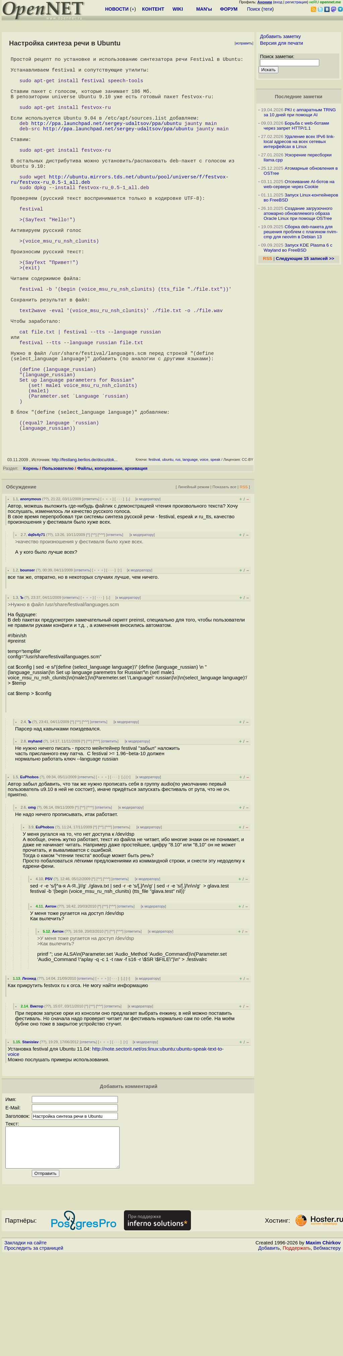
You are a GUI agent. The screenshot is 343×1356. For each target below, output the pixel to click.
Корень (31, 561)
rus (178, 553)
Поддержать (297, 1349)
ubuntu (168, 553)
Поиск (253, 9)
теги (267, 9)
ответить (90, 592)
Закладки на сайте (25, 1344)
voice (204, 553)
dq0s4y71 (36, 628)
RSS (243, 580)
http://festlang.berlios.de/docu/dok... (85, 553)
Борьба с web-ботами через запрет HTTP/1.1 (296, 126)
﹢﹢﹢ (107, 592)
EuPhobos (29, 870)
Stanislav (30, 1135)
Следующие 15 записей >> (305, 258)
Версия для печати (281, 43)
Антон (50, 1000)
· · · (119, 592)
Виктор (37, 1100)
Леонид (29, 1072)
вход (278, 2)
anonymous (30, 592)
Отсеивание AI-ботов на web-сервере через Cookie (299, 184)
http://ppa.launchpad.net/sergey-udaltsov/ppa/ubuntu (106, 140)
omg (32, 901)
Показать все (224, 580)
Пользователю (58, 561)
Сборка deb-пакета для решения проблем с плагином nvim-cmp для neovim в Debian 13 (301, 231)
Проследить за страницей (33, 1349)
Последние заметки (299, 96)
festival (154, 553)
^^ (94, 628)
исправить (243, 43)
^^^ (101, 628)
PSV (48, 972)
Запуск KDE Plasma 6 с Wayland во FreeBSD (298, 248)
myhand (35, 835)
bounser (27, 664)
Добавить (269, 1349)
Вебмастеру (327, 1349)
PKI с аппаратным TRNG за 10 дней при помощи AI (300, 112)
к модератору (148, 592)
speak (215, 553)
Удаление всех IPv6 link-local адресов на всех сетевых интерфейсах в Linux (299, 141)
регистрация (296, 2)
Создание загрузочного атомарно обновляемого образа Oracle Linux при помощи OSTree (298, 213)
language (190, 553)
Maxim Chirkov (323, 1344)
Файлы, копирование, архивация (112, 561)
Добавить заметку (280, 36)
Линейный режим (193, 580)
